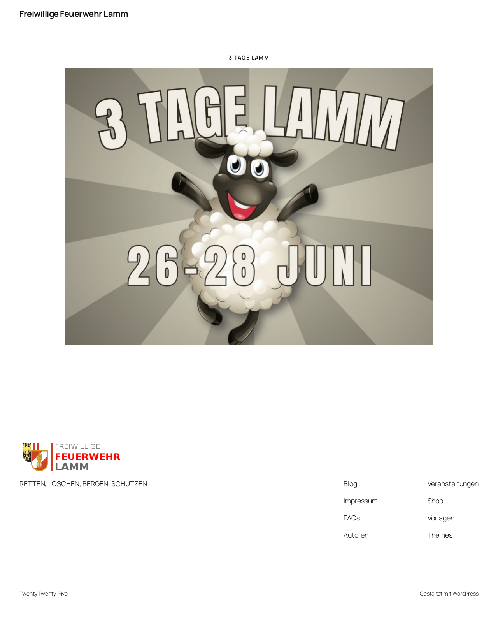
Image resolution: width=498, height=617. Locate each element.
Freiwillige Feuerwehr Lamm (73, 13)
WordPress (465, 593)
